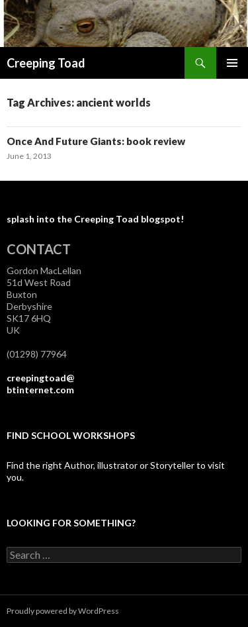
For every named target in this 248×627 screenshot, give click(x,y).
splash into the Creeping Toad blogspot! (95, 218)
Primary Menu (232, 63)
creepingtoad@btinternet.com (41, 383)
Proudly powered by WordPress (63, 611)
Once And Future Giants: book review (96, 141)
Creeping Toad (46, 63)
